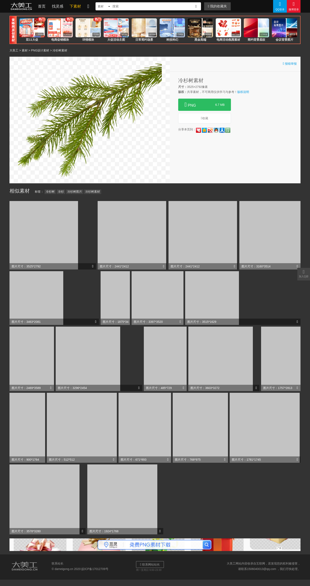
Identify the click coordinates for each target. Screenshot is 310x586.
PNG (205, 105)
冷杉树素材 (92, 191)
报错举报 (290, 63)
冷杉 (61, 191)
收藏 (204, 118)
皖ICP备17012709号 (94, 569)
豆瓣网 (227, 130)
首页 (42, 6)
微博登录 (294, 6)
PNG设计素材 (40, 50)
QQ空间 (204, 130)
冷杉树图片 (74, 191)
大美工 (22, 6)
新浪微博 (210, 130)
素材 (25, 50)
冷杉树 (50, 191)
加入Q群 (303, 273)
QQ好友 (216, 130)
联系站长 (57, 563)
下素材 (75, 6)
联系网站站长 (150, 564)
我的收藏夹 (217, 6)
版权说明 (243, 92)
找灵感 (57, 6)
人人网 (222, 130)
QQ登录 (280, 6)
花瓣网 (198, 130)
